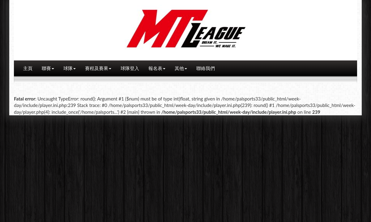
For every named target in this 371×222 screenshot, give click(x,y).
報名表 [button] (156, 68)
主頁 (27, 68)
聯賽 (48, 68)
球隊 (69, 68)
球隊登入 (130, 68)
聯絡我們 (205, 68)
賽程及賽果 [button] (98, 68)
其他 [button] (181, 68)
